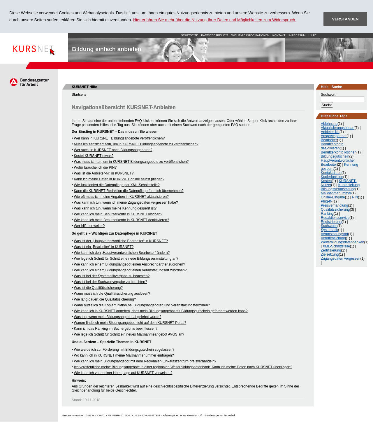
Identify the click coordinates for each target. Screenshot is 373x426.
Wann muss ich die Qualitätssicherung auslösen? (112, 293)
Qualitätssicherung (335, 209)
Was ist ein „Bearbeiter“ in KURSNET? (104, 247)
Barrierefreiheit (214, 35)
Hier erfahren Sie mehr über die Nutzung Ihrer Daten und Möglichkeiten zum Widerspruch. (214, 20)
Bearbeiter (329, 140)
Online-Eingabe (333, 197)
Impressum (296, 35)
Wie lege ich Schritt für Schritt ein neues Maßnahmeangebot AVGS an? (129, 334)
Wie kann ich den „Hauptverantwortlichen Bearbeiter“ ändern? (122, 253)
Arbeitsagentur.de (29, 82)
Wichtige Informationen (250, 35)
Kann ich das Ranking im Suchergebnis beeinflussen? (116, 329)
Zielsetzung (330, 254)
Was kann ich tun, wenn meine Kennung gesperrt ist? (115, 208)
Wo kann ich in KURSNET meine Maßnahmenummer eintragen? (124, 355)
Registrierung (331, 222)
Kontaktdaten (331, 173)
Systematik (329, 230)
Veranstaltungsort (334, 234)
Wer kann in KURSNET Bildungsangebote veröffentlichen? (119, 138)
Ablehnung (329, 124)
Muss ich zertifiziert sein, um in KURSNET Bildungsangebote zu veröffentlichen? (136, 144)
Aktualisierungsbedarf (337, 128)
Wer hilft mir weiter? (89, 226)
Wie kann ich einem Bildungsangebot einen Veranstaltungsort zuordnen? (130, 270)
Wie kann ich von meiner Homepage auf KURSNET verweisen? (123, 373)
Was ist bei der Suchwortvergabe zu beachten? (110, 282)
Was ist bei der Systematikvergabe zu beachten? (112, 276)
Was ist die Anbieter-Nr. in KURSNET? (104, 173)
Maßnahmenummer (336, 193)
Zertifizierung (331, 250)
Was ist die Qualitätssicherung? (98, 288)
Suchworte (329, 226)
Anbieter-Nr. (330, 132)
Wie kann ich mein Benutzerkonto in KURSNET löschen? (118, 214)
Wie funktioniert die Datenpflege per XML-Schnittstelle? (117, 185)
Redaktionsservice (335, 218)
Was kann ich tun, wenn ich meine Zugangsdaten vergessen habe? (126, 202)
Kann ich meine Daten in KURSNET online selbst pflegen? (119, 179)
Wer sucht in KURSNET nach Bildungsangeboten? (113, 150)
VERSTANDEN (345, 19)
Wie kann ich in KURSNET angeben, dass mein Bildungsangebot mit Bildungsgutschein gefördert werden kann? (161, 311)
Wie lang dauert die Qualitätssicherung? (105, 299)
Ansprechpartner (334, 136)
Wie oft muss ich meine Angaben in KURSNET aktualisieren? (121, 197)
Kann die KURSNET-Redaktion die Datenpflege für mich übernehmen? (129, 191)
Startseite (34, 47)
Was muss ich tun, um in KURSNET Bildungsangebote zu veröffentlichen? (131, 162)
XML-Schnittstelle (336, 246)
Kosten (326, 181)
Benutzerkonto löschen (338, 152)
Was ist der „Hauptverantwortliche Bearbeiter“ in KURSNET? (121, 241)
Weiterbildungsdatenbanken (342, 242)
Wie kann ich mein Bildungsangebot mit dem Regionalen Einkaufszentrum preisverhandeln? (145, 361)
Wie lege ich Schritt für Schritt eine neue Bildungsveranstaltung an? (126, 258)
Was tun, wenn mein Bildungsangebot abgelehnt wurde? (117, 317)
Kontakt (279, 35)
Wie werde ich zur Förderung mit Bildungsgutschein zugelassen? (124, 350)
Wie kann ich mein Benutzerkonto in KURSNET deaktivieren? (121, 220)
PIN (355, 197)
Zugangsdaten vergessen (340, 258)
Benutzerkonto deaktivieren (332, 146)
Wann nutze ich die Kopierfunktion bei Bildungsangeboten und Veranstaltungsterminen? (142, 305)
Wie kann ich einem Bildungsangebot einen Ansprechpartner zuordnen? (129, 264)
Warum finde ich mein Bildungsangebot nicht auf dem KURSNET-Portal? (130, 323)
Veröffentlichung (333, 238)
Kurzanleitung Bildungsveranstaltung (340, 187)
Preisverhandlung (334, 205)
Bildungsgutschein (335, 156)
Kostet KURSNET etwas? (94, 156)
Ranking (327, 214)
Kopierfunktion (332, 177)
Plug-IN (326, 201)
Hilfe (312, 35)
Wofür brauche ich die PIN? (95, 167)
